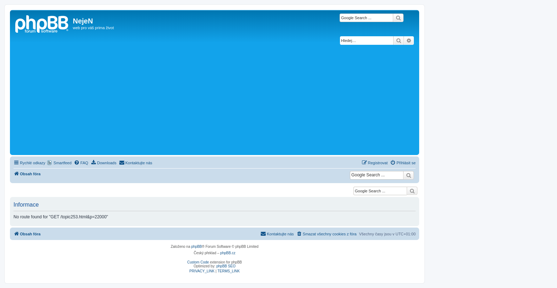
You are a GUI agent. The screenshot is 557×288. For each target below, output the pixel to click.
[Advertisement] (214, 100)
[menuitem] (81, 163)
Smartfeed (63, 163)
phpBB (196, 247)
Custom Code (198, 262)
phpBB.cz (228, 253)
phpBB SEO (226, 266)
